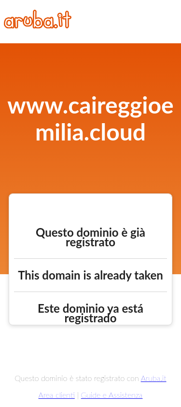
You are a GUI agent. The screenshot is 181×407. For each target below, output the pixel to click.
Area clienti (57, 394)
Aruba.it (154, 377)
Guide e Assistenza (112, 394)
